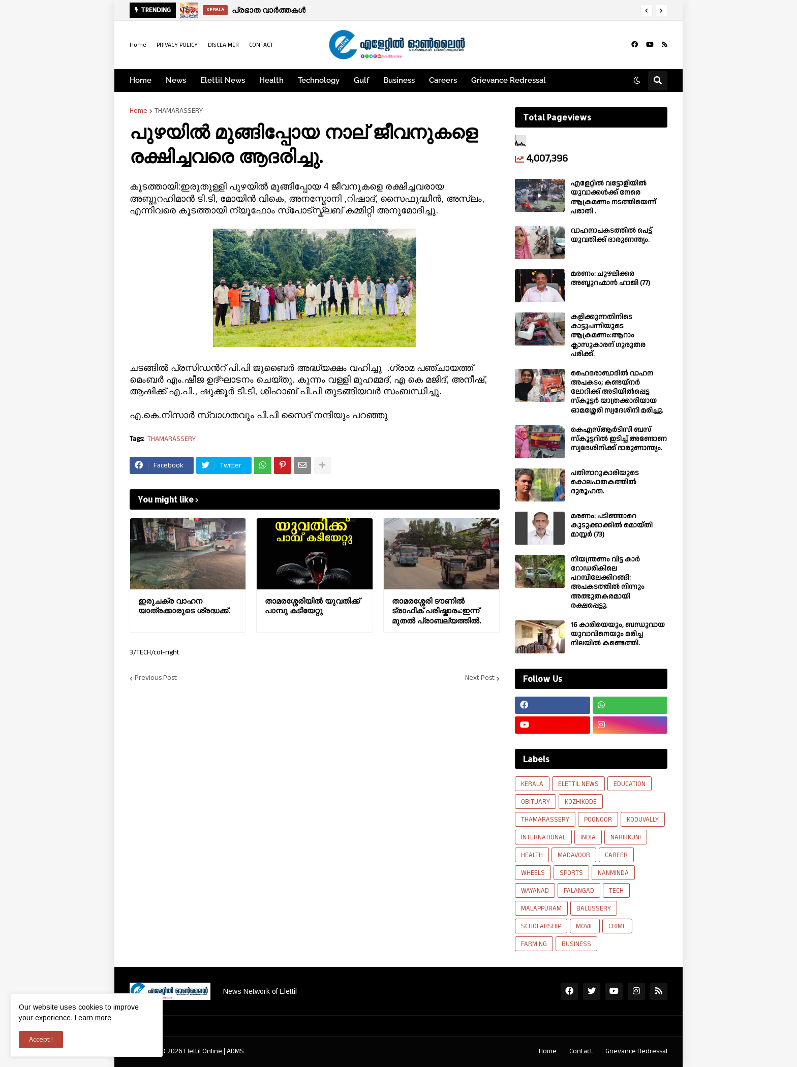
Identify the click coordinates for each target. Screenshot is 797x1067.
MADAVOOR (574, 855)
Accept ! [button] (41, 1039)
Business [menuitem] (399, 80)
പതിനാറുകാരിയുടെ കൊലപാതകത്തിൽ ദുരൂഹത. (605, 482)
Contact (581, 1051)
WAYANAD (535, 890)
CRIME (617, 926)
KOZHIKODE (581, 801)
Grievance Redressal (636, 1051)
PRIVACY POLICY (177, 45)
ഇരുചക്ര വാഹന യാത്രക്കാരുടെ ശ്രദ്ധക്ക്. (184, 606)
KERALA (532, 784)
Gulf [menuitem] (361, 80)
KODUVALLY (643, 819)
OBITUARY (535, 801)
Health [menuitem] (271, 80)
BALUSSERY (593, 908)
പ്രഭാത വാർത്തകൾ (272, 10)
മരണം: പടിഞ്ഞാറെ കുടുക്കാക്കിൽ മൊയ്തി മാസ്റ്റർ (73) (612, 526)
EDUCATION (630, 784)
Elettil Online (203, 1051)
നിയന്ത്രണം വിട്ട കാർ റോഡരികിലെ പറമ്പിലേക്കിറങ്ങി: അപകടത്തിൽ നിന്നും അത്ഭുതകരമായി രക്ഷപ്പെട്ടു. (608, 582)
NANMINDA (613, 872)
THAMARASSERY (179, 110)
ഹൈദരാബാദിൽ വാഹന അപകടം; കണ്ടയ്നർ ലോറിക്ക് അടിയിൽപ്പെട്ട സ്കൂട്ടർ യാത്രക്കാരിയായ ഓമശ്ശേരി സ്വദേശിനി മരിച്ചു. (617, 392)
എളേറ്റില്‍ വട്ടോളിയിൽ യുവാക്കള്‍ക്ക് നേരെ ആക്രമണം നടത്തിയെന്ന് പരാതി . (613, 197)
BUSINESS (576, 944)
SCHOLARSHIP (541, 926)
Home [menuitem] (140, 80)
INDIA (588, 837)
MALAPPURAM (541, 908)
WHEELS (533, 872)
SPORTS (571, 872)
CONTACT (261, 45)
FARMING (534, 944)
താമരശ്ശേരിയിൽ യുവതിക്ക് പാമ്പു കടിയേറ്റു (312, 606)
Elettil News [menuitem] (222, 80)
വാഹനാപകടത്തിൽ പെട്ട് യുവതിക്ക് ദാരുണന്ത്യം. (611, 235)
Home (138, 45)
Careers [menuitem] (443, 80)
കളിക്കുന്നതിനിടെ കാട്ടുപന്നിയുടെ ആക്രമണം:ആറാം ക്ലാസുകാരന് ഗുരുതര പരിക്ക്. (608, 335)
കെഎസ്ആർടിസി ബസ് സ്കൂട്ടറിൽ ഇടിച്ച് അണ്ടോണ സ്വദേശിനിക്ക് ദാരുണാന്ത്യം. (619, 439)
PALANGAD (579, 890)
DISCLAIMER (223, 45)
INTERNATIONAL (543, 837)
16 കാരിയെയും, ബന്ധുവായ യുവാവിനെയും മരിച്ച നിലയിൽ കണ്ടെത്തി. (618, 634)
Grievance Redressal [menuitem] (508, 80)
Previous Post (156, 678)
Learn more (93, 1018)
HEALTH (532, 855)
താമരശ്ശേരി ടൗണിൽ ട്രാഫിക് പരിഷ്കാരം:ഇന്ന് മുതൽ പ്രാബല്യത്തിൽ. (436, 610)
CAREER (616, 855)
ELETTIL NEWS (578, 784)
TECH (616, 890)
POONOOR (598, 819)
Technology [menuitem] (319, 80)
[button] (646, 11)
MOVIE (585, 926)
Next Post (480, 678)
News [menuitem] (176, 80)
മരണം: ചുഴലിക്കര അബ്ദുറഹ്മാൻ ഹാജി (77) (610, 278)
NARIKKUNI (625, 837)
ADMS (235, 1051)
